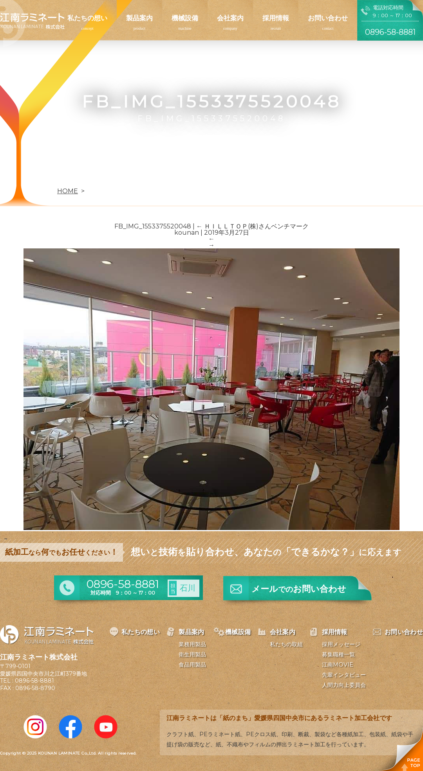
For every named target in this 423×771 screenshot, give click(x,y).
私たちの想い (87, 18)
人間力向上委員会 (344, 684)
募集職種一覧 (338, 654)
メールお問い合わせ (298, 589)
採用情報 (275, 18)
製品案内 (139, 18)
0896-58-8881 (34, 680)
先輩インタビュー (344, 674)
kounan (186, 232)
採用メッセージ (341, 644)
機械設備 (185, 18)
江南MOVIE (337, 664)
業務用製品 (192, 644)
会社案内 (230, 18)
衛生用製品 (192, 654)
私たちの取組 (286, 644)
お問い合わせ (328, 18)
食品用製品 (192, 664)
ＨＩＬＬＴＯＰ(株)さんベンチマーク (252, 226)
